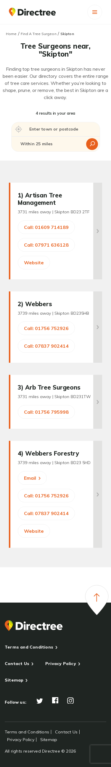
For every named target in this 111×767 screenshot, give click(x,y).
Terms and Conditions (29, 647)
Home (11, 34)
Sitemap (14, 680)
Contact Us (17, 663)
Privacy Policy (60, 663)
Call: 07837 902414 (46, 346)
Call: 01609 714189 (46, 227)
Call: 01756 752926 (46, 328)
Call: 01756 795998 (46, 412)
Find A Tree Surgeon (39, 34)
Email (32, 478)
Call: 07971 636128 (46, 245)
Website (34, 262)
